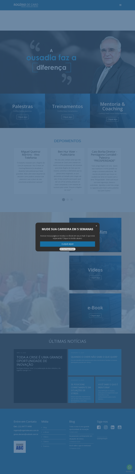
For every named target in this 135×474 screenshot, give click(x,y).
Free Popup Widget (67, 249)
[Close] (96, 226)
